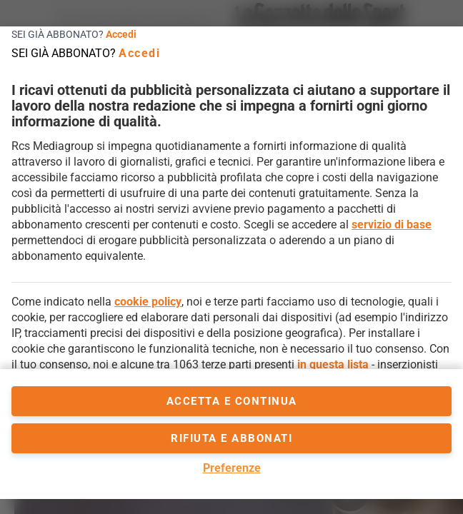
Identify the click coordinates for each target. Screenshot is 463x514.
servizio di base (392, 224)
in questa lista (333, 364)
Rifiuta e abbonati (231, 438)
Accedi (121, 34)
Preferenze (232, 468)
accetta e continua (231, 401)
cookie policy (147, 301)
